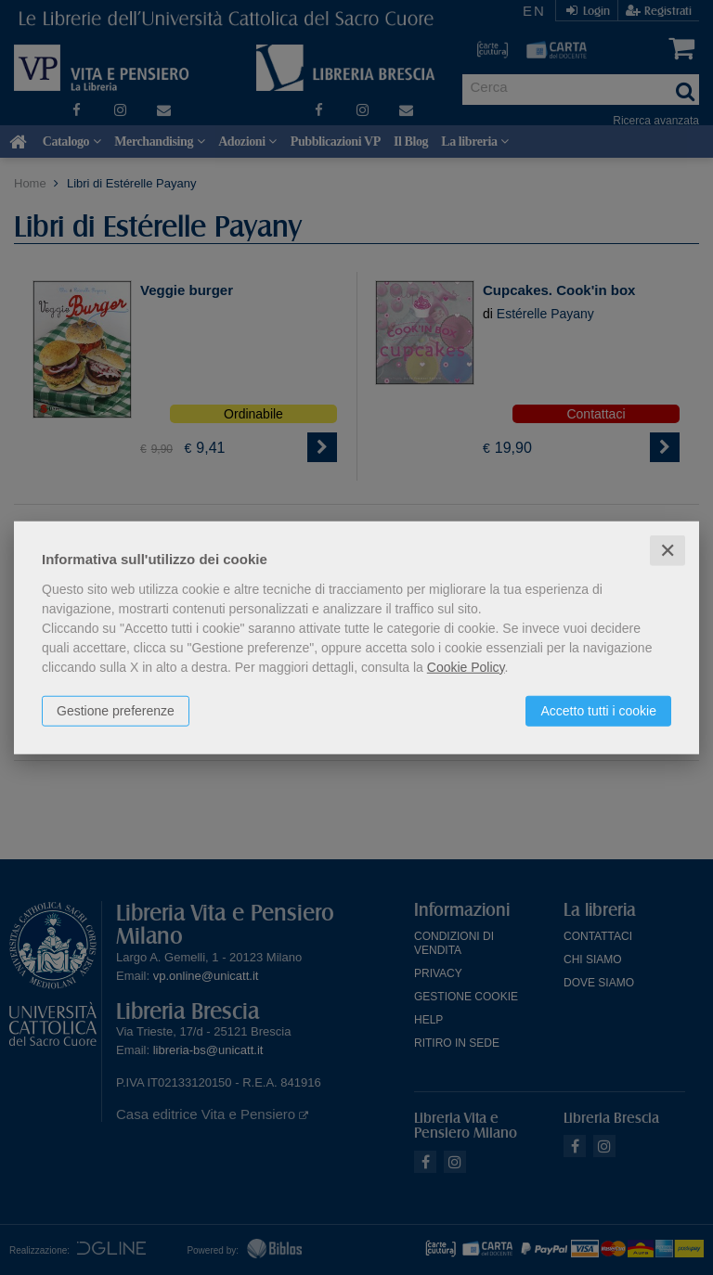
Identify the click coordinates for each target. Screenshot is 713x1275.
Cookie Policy (466, 666)
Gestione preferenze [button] (116, 709)
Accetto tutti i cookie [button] (598, 709)
